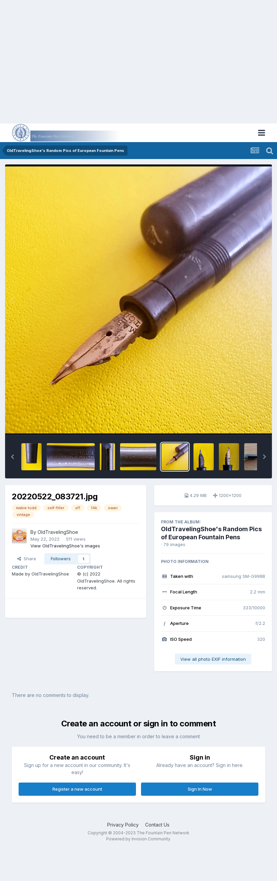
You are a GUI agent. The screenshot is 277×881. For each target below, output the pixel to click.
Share (26, 558)
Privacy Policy (123, 825)
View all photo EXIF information (213, 659)
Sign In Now (200, 789)
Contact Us (157, 825)
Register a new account (77, 789)
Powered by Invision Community (138, 838)
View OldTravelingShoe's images (65, 545)
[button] (12, 456)
